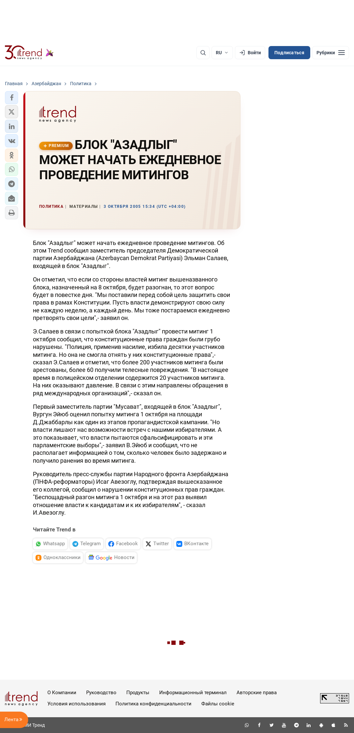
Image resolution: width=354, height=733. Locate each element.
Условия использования (76, 704)
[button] (11, 97)
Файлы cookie (217, 704)
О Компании (61, 693)
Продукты (137, 693)
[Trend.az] (29, 52)
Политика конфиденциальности (153, 704)
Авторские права (257, 693)
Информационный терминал (193, 693)
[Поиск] (203, 52)
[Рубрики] (330, 52)
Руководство (101, 693)
